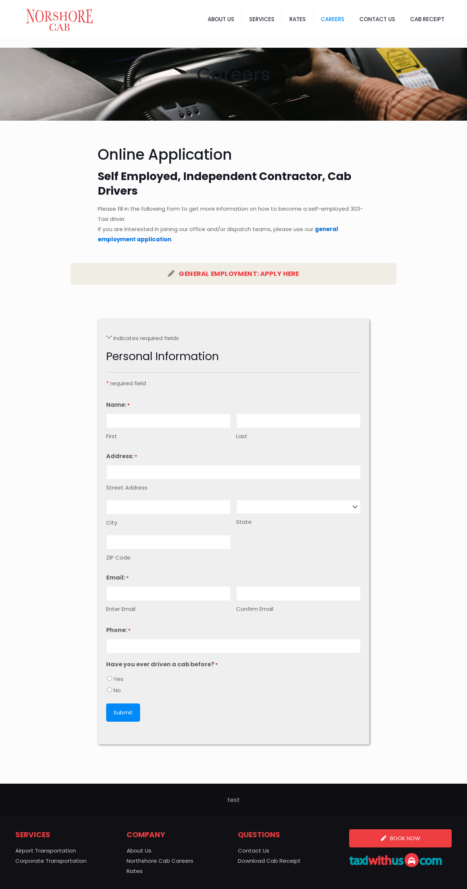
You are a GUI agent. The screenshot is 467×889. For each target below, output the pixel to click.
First (111, 436)
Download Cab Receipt (269, 861)
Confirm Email (254, 609)
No (117, 690)
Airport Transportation (45, 850)
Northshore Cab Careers (160, 861)
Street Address (126, 487)
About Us (139, 850)
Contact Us (253, 850)
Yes (118, 679)
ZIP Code (118, 557)
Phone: (118, 630)
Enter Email (120, 609)
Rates (135, 871)
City (111, 522)
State (244, 522)
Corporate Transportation (50, 861)
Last (241, 436)
